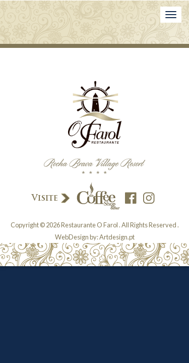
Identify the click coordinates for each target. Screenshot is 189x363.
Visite (75, 197)
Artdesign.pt (117, 237)
